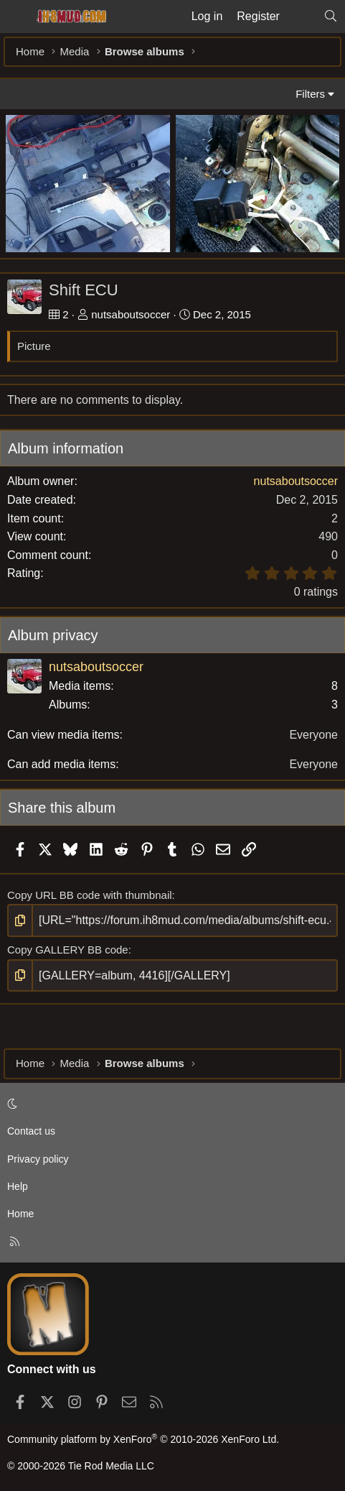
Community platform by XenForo (143, 1439)
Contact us (31, 1131)
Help (17, 1186)
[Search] (330, 16)
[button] (170, 1103)
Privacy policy (38, 1159)
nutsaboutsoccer (130, 314)
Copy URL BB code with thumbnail (89, 895)
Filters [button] (310, 94)
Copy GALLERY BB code (67, 949)
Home (20, 1213)
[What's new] (301, 16)
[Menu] (16, 16)
